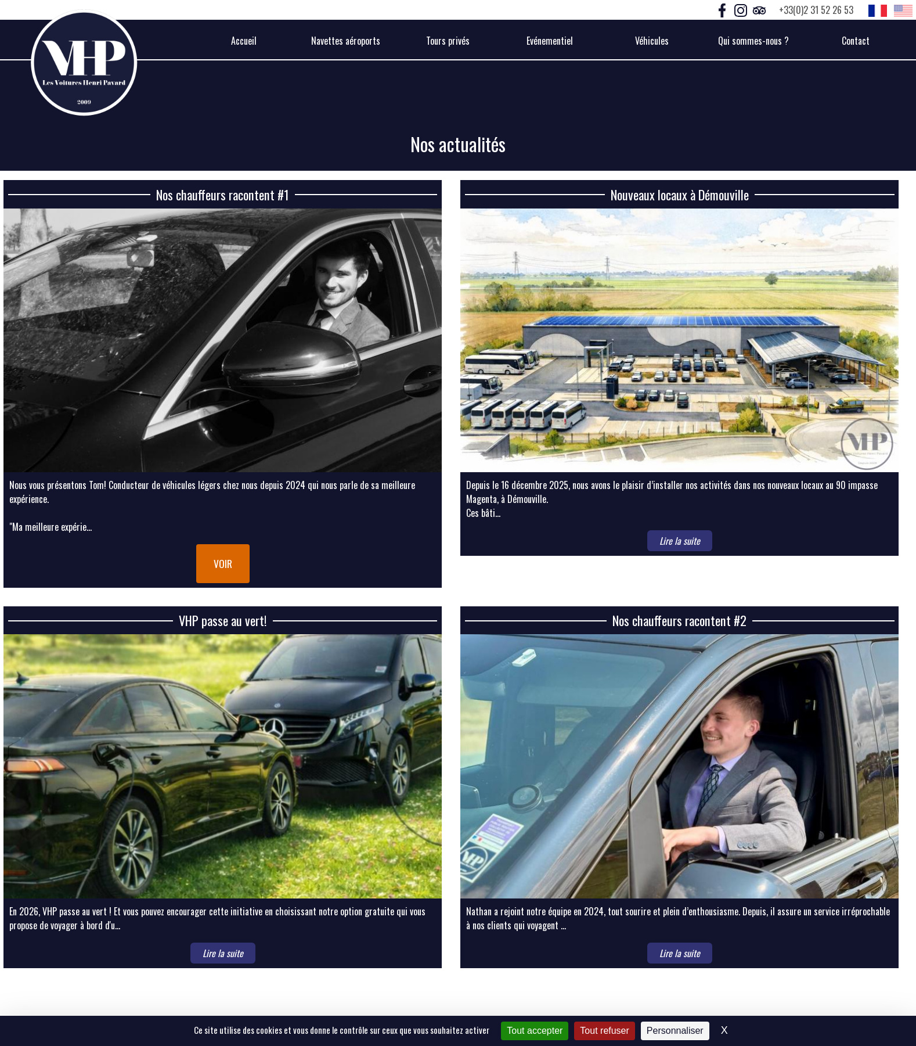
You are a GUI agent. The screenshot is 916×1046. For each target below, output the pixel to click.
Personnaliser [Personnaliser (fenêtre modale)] (675, 1031)
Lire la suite (679, 541)
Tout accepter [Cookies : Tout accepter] (534, 1031)
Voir (223, 563)
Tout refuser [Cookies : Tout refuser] (604, 1031)
